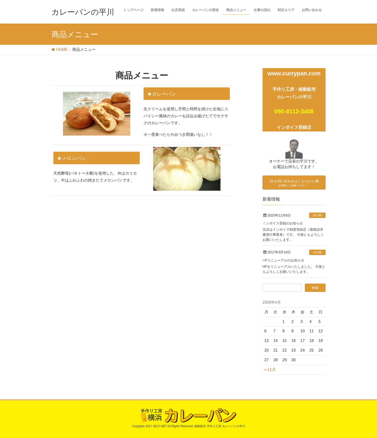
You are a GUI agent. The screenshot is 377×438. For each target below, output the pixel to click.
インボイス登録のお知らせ (283, 223)
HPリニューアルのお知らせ (283, 260)
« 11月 (270, 369)
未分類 (317, 215)
